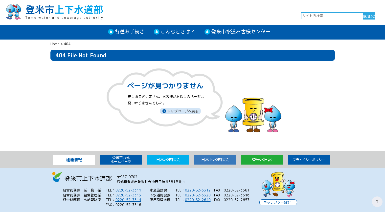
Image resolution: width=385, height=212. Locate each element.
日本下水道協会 (215, 159)
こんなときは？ (177, 31)
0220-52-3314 (128, 199)
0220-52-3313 (128, 195)
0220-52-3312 (198, 190)
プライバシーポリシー (309, 159)
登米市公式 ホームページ (121, 159)
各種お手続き (129, 31)
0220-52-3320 (198, 195)
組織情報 (74, 160)
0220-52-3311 (128, 190)
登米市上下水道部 (54, 11)
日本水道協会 (168, 159)
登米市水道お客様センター (241, 31)
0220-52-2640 (198, 199)
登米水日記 (262, 159)
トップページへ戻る (182, 111)
